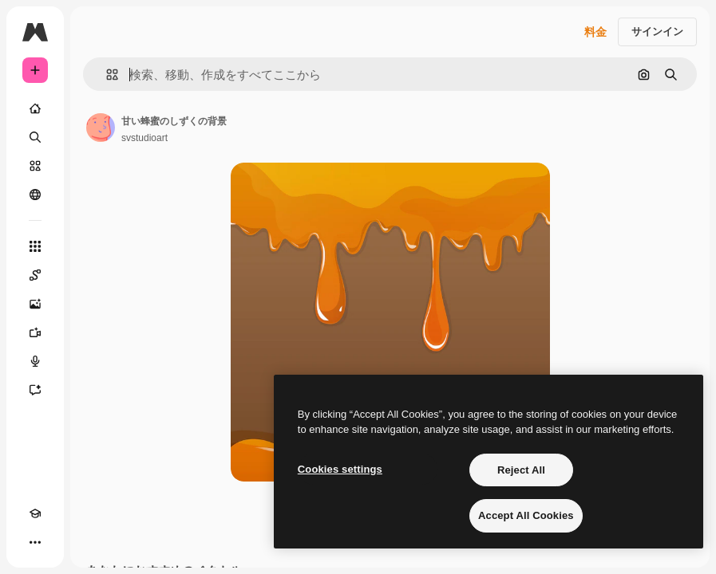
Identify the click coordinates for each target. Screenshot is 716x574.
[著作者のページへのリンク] (100, 127)
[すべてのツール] (35, 246)
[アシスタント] (35, 390)
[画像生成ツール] (35, 303)
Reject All (521, 470)
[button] (106, 75)
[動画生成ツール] (35, 332)
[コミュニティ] (35, 194)
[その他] (35, 542)
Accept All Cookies (526, 515)
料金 (595, 32)
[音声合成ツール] (35, 361)
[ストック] (35, 166)
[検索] (35, 137)
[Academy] (35, 513)
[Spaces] (35, 275)
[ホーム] (35, 108)
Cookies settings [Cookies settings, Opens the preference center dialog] (340, 469)
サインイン (657, 31)
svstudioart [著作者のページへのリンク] (144, 138)
